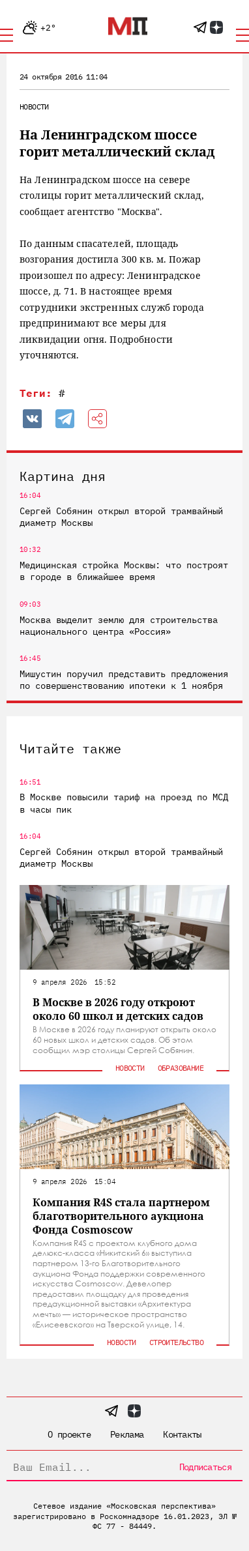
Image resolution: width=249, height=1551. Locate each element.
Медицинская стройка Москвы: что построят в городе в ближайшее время (124, 571)
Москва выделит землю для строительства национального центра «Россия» (119, 625)
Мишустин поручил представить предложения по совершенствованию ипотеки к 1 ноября (124, 679)
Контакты (182, 1434)
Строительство (176, 1342)
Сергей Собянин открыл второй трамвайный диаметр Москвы (121, 517)
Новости (34, 106)
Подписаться (205, 1467)
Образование (180, 1068)
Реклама (126, 1434)
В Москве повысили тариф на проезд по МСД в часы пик (124, 803)
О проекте (69, 1434)
